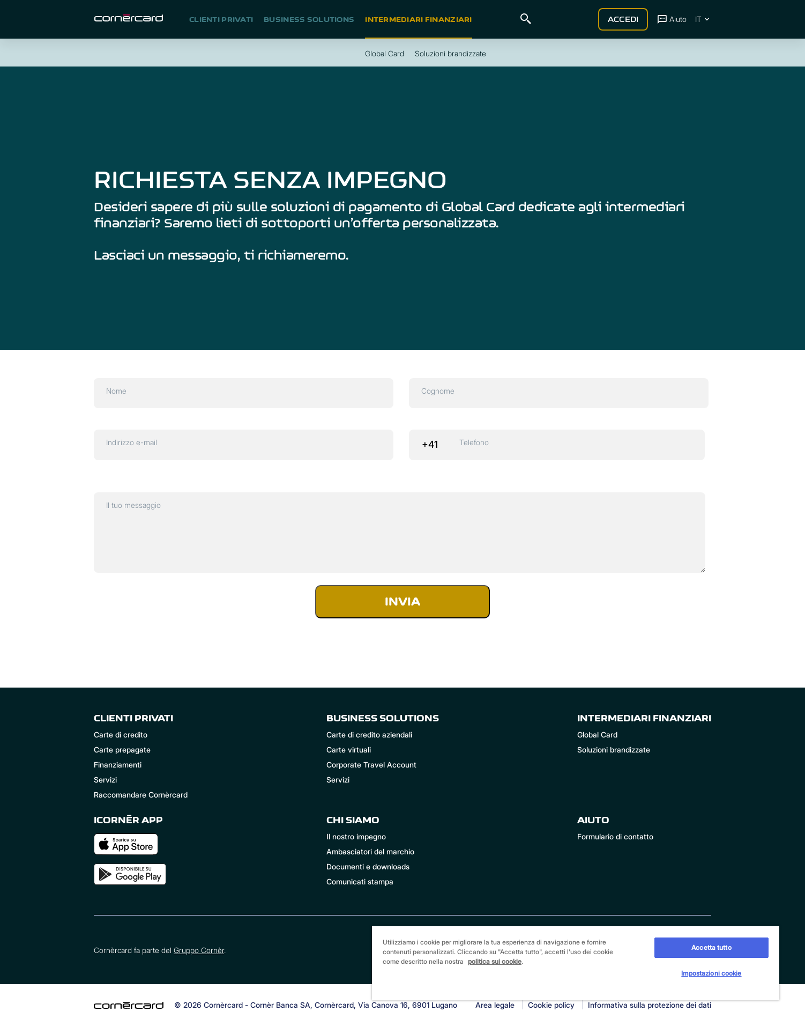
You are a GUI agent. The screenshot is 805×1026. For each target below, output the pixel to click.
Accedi (623, 19)
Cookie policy (551, 1005)
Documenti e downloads (367, 866)
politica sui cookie (494, 961)
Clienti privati (221, 19)
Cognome (437, 390)
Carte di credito (120, 734)
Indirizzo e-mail (131, 442)
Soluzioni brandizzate (613, 749)
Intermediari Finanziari (418, 19)
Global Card (597, 734)
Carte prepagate (122, 749)
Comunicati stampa (359, 881)
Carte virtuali (348, 749)
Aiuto (672, 18)
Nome (116, 390)
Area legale (495, 1005)
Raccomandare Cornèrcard (141, 794)
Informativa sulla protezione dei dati (649, 1005)
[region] (575, 962)
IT (703, 19)
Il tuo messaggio (133, 505)
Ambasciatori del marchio (370, 851)
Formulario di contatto (615, 836)
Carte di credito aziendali (369, 734)
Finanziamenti (117, 764)
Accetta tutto (711, 947)
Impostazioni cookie (711, 973)
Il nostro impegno (356, 836)
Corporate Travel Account (371, 764)
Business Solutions (309, 19)
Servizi (105, 779)
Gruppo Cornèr (199, 950)
